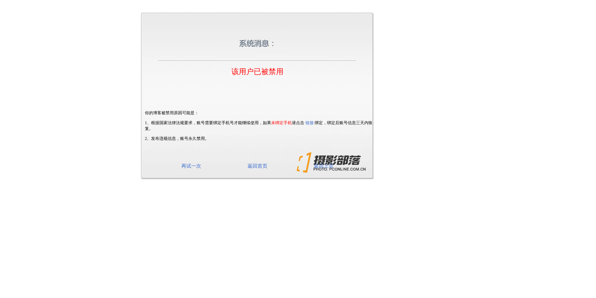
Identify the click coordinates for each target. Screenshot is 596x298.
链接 (309, 122)
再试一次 (191, 166)
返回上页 (324, 166)
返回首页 (257, 166)
